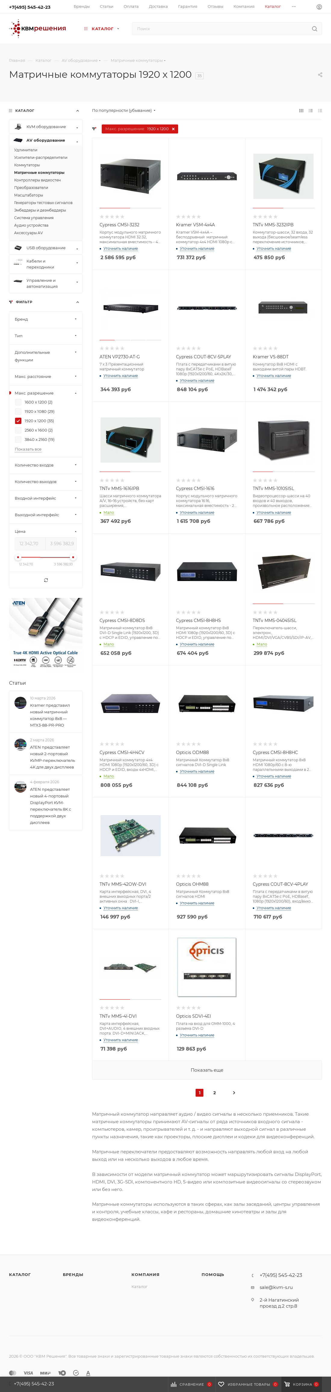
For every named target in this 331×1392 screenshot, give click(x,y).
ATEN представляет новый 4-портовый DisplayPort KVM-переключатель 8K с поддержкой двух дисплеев (50, 806)
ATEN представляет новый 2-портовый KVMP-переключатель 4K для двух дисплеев (52, 757)
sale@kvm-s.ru (276, 1287)
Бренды (73, 1274)
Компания (145, 1274)
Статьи (17, 683)
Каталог (20, 1274)
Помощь (213, 1274)
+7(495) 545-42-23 (30, 7)
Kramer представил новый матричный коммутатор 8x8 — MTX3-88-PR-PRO (50, 715)
